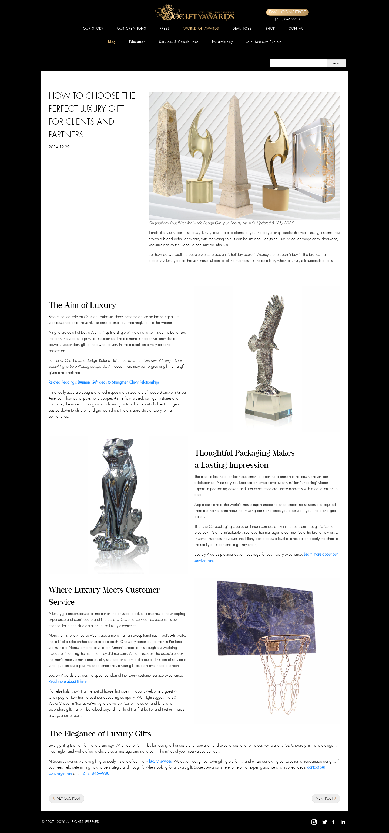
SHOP (270, 28)
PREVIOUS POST (66, 798)
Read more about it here (67, 681)
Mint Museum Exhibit (263, 41)
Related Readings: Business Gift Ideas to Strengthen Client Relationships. (104, 382)
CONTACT (297, 28)
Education (137, 41)
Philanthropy (222, 41)
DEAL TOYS (242, 28)
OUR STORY (93, 28)
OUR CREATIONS (131, 28)
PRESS (165, 28)
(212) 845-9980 (287, 19)
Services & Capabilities (179, 41)
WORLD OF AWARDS (201, 28)
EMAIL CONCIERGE (287, 12)
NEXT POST (326, 798)
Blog (112, 41)
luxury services (160, 761)
